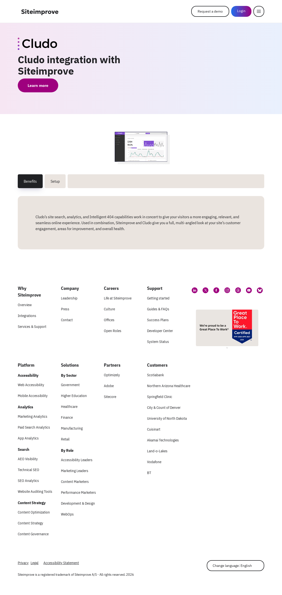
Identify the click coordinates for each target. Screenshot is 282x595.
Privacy (23, 562)
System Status (158, 341)
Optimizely (112, 375)
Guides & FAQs (158, 309)
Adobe (109, 385)
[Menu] (258, 11)
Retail (65, 439)
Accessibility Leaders (77, 459)
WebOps (67, 514)
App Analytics (28, 438)
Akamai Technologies (163, 440)
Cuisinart (153, 429)
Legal (34, 562)
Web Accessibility (31, 384)
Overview (25, 304)
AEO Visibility (28, 458)
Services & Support (32, 326)
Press (65, 309)
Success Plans (158, 319)
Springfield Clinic (159, 396)
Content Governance (33, 534)
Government (70, 384)
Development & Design (78, 503)
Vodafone (154, 461)
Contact (67, 319)
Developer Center (160, 330)
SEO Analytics (28, 480)
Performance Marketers (78, 492)
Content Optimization (34, 512)
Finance (67, 417)
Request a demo (210, 11)
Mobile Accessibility (33, 395)
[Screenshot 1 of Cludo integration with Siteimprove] (141, 147)
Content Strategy (30, 523)
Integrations (27, 315)
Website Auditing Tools (35, 491)
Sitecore (110, 396)
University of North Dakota (167, 418)
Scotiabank (155, 375)
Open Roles (112, 330)
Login (241, 11)
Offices (109, 319)
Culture (109, 309)
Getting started (158, 298)
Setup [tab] (55, 181)
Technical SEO (28, 469)
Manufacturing (72, 428)
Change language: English (232, 565)
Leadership (69, 298)
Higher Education (74, 395)
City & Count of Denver (164, 407)
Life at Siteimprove (118, 298)
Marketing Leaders (74, 470)
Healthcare (69, 406)
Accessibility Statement (61, 562)
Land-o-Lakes (157, 451)
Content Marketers (75, 481)
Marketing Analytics (32, 416)
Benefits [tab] (30, 181)
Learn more (38, 85)
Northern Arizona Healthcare (168, 385)
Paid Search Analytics (34, 427)
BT (149, 472)
